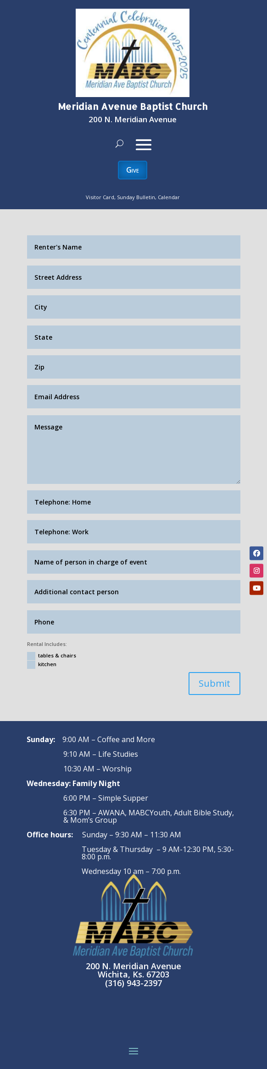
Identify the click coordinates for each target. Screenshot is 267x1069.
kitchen (41, 665)
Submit (214, 683)
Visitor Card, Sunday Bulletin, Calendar (133, 197)
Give (132, 170)
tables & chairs (51, 656)
